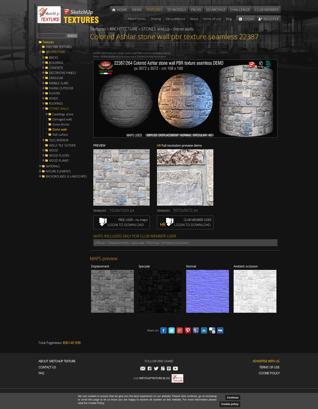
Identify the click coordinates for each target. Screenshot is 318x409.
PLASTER (54, 93)
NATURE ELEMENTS (58, 171)
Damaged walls (62, 119)
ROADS (53, 98)
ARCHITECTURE (55, 52)
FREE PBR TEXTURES (59, 47)
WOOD (53, 150)
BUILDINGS (56, 63)
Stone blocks (60, 124)
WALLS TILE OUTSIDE (62, 145)
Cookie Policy (269, 373)
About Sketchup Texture (57, 361)
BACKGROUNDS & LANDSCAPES (66, 176)
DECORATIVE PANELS (62, 73)
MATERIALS (53, 166)
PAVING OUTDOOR (61, 88)
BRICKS (53, 58)
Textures (48, 42)
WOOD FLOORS (59, 155)
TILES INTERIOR (58, 140)
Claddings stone (62, 114)
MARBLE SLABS (59, 83)
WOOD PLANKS (59, 160)
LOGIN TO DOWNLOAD (121, 224)
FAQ (41, 373)
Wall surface (60, 134)
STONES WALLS (59, 108)
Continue (232, 397)
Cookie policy (229, 404)
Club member (267, 9)
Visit (158, 378)
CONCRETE (56, 68)
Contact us (47, 367)
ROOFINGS (56, 103)
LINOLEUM (56, 78)
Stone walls (59, 129)
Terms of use (269, 367)
